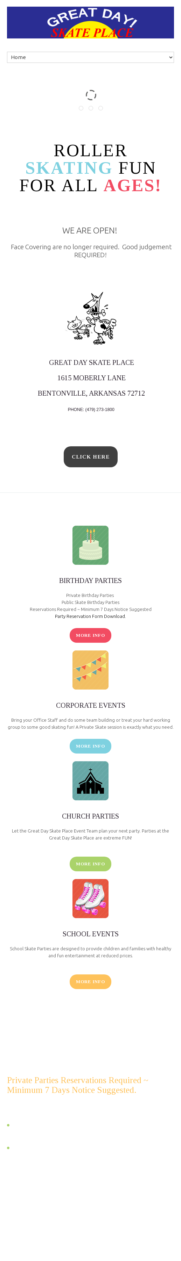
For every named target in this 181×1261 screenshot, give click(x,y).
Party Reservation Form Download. (90, 616)
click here (91, 457)
